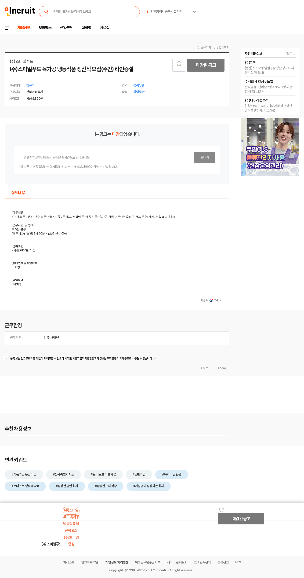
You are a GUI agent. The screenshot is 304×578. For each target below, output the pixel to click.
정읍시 (56, 338)
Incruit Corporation (156, 570)
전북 (46, 338)
